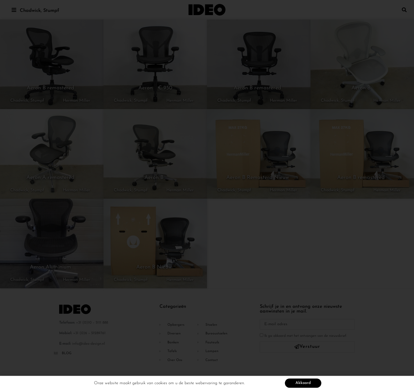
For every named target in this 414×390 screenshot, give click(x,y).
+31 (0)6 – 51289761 (89, 333)
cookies (160, 385)
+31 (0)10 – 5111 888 (92, 323)
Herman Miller (76, 101)
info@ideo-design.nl (88, 344)
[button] (404, 9)
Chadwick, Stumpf (39, 10)
